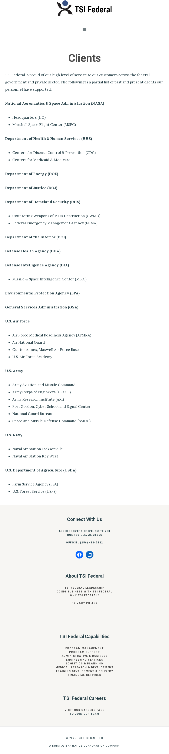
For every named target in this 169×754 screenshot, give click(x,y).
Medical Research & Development (84, 667)
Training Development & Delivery (84, 671)
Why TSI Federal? (84, 595)
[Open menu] (85, 29)
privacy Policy (85, 603)
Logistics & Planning (84, 663)
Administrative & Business (85, 655)
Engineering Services (84, 659)
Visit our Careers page (85, 710)
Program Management (84, 648)
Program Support (84, 652)
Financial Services (84, 675)
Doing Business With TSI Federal (85, 591)
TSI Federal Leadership (85, 587)
